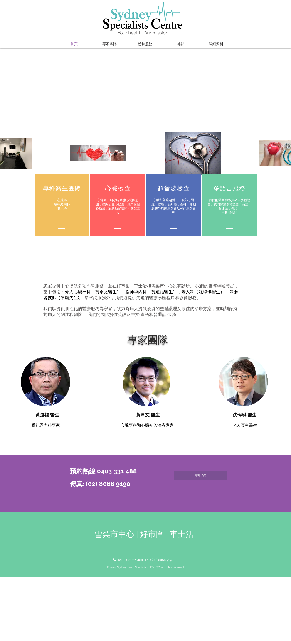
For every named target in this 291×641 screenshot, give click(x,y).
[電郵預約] (200, 475)
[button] (109, 44)
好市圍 (153, 534)
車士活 (182, 534)
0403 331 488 (133, 560)
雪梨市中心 (114, 534)
